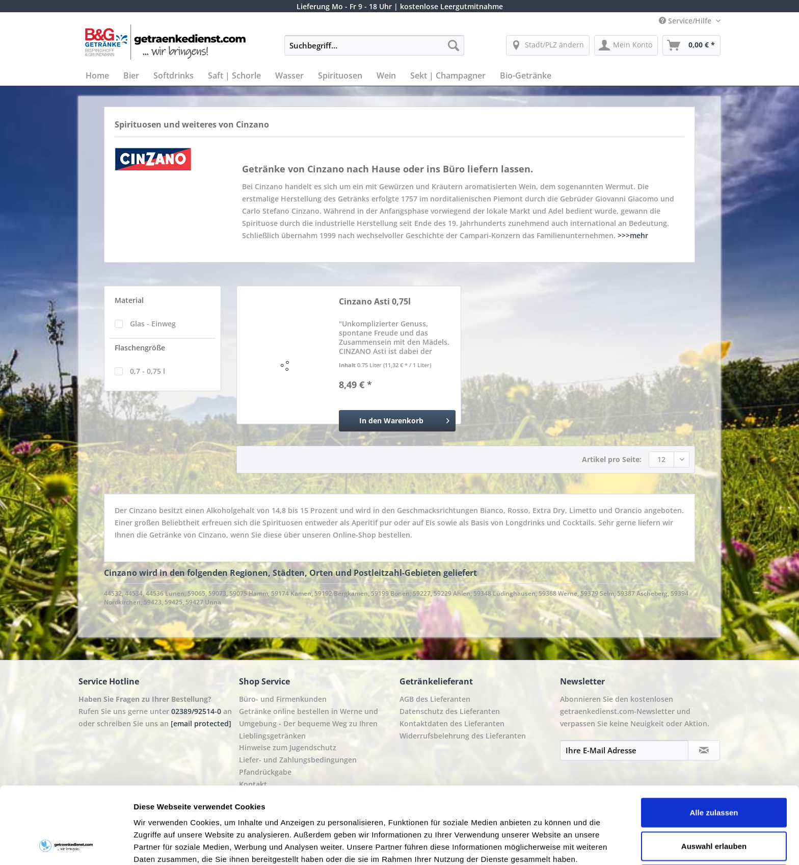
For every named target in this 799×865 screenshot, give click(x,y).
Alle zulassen (713, 740)
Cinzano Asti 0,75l (375, 301)
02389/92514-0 (196, 711)
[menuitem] (374, 50)
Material (129, 300)
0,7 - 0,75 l (147, 371)
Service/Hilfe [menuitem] (686, 21)
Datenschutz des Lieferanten (450, 711)
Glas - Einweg (153, 323)
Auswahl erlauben (714, 774)
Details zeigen (542, 845)
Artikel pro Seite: (612, 459)
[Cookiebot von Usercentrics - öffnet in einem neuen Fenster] (66, 845)
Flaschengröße (140, 347)
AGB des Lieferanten (435, 699)
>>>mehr (633, 235)
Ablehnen (714, 807)
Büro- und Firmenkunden (283, 699)
